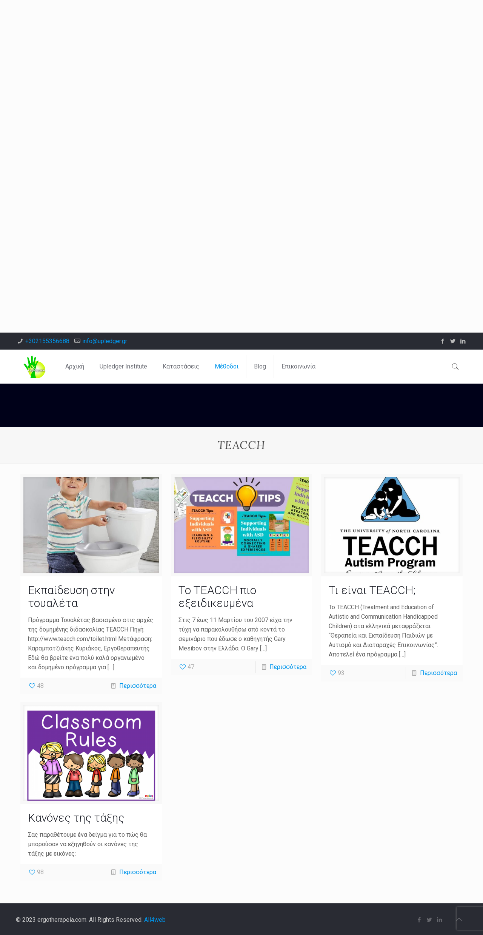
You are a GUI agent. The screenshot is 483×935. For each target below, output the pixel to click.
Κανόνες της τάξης (76, 817)
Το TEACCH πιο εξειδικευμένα (217, 597)
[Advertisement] (226, 53)
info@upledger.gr (104, 341)
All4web (155, 919)
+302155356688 (47, 341)
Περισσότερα (137, 685)
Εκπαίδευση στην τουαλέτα (71, 597)
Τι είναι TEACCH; (372, 590)
